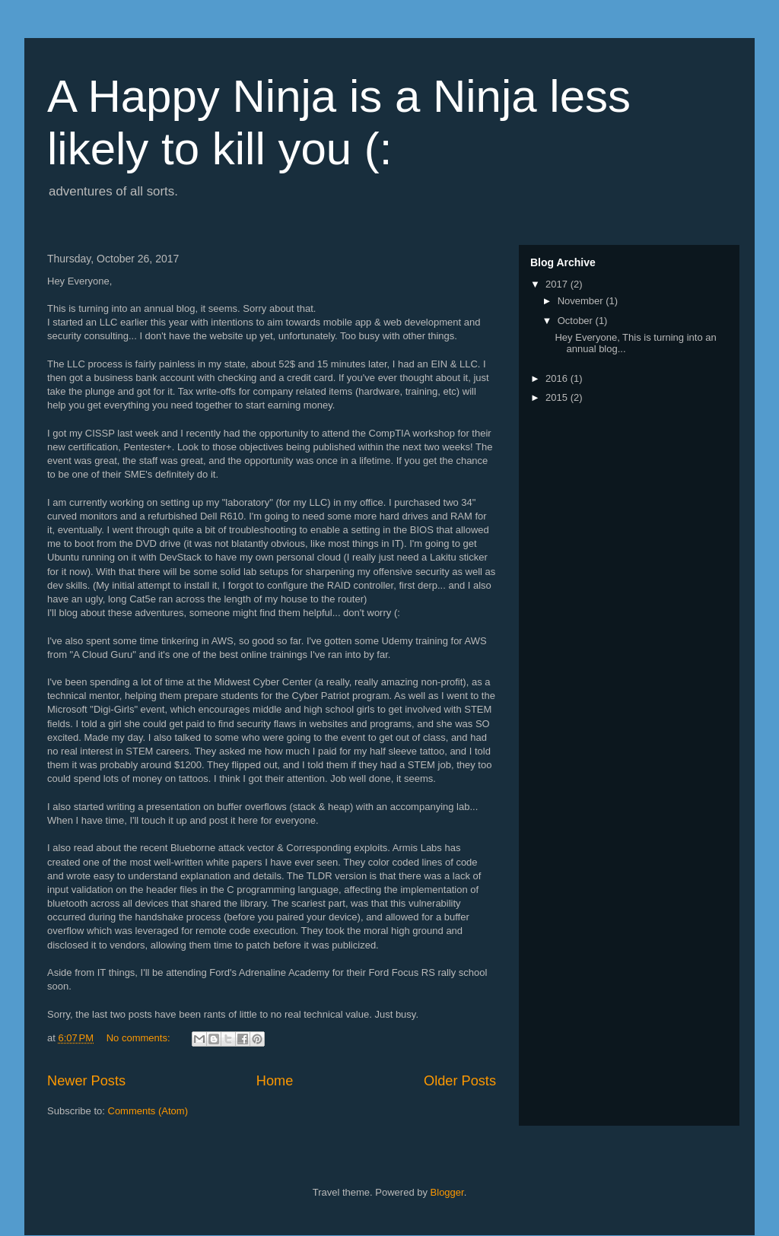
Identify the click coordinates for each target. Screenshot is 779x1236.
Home (275, 1080)
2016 (558, 378)
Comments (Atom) (148, 1111)
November (582, 301)
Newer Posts (86, 1080)
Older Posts (460, 1080)
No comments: (140, 1038)
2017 (558, 284)
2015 (558, 397)
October (577, 320)
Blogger (447, 1192)
